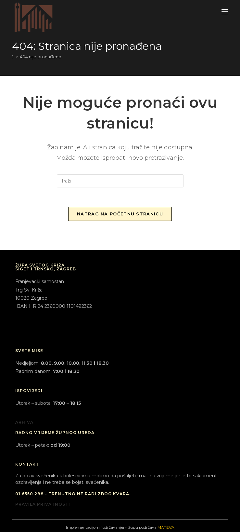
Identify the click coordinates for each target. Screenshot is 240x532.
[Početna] (13, 56)
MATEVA (166, 527)
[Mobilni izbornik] (224, 11)
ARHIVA (24, 422)
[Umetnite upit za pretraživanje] (120, 180)
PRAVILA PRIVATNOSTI (42, 504)
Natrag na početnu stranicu (120, 213)
